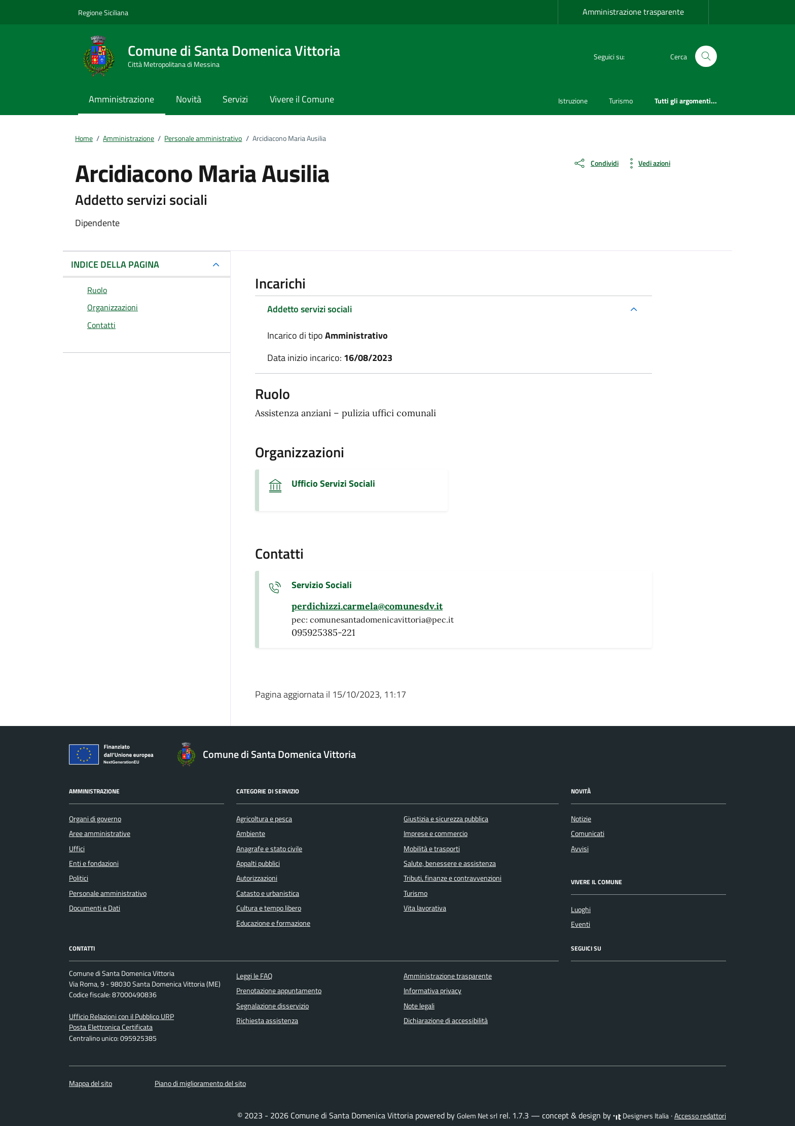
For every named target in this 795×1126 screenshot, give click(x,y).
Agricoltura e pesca (264, 818)
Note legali (419, 1005)
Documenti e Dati (94, 908)
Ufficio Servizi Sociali (333, 484)
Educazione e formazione (273, 923)
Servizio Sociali (322, 585)
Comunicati (587, 833)
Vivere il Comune (302, 99)
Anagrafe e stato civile (269, 848)
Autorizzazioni (256, 878)
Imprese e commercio (435, 833)
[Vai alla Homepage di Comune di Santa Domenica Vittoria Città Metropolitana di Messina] (215, 56)
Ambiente (250, 833)
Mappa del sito (90, 1083)
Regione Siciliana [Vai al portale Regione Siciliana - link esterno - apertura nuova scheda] (103, 12)
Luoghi (581, 909)
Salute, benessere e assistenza (450, 863)
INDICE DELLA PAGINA (115, 264)
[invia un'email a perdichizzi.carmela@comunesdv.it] (367, 606)
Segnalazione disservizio (272, 1005)
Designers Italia (641, 1115)
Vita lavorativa (425, 908)
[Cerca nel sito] (706, 56)
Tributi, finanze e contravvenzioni (452, 878)
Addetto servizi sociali (309, 309)
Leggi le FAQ (254, 976)
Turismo (621, 100)
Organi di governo (95, 818)
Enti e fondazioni (94, 863)
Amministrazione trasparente (633, 12)
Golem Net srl (477, 1115)
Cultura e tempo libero (268, 908)
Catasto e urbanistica (267, 893)
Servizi (235, 99)
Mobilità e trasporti (432, 848)
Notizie (581, 818)
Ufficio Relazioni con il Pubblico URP (121, 1016)
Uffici (77, 848)
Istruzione (573, 100)
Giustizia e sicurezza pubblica (446, 818)
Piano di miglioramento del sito (200, 1083)
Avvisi (580, 848)
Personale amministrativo (108, 893)
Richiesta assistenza (267, 1020)
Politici (78, 878)
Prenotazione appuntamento (278, 990)
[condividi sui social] (596, 163)
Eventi (580, 924)
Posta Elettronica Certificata (111, 1027)
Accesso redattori (700, 1115)
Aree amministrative (99, 833)
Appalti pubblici (258, 863)
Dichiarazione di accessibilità (446, 1020)
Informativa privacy (432, 990)
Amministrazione (121, 99)
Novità (188, 99)
